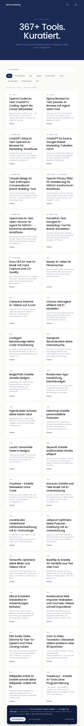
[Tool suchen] (42, 69)
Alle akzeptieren (18, 719)
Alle (9, 76)
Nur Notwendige (35, 719)
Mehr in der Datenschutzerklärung (39, 714)
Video (61, 76)
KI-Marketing (19, 76)
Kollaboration (27, 81)
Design (38, 76)
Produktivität (50, 76)
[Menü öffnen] (76, 5)
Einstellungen (69, 719)
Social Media (12, 81)
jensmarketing (13, 4)
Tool (30, 76)
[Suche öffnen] (67, 5)
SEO (37, 81)
